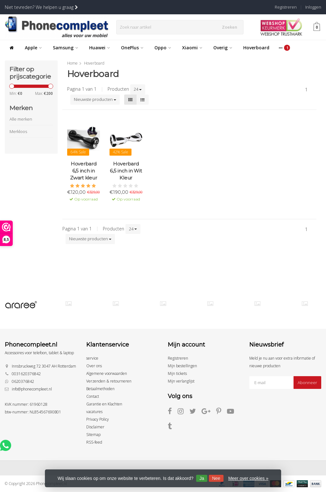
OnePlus (132, 48)
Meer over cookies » (248, 478)
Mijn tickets (177, 373)
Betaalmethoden (100, 388)
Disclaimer (95, 427)
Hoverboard (256, 48)
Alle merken (21, 119)
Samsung (65, 48)
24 (138, 89)
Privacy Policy (97, 419)
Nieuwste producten (95, 99)
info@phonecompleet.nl (32, 389)
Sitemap (93, 434)
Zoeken (230, 27)
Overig (222, 48)
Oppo (162, 48)
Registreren (286, 7)
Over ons (94, 366)
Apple (33, 48)
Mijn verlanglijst (181, 381)
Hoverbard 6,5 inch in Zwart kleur (83, 171)
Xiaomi (192, 48)
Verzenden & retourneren (108, 381)
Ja (201, 478)
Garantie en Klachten (104, 404)
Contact (92, 396)
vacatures (94, 411)
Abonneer (307, 382)
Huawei (99, 48)
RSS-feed (94, 442)
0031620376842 (26, 373)
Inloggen (313, 7)
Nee (216, 478)
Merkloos (18, 131)
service (92, 358)
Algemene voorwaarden (106, 373)
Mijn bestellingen (182, 366)
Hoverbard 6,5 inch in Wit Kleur (126, 171)
